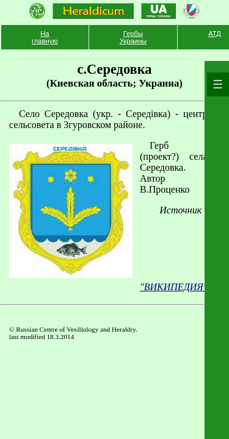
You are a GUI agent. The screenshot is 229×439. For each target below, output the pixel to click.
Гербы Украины (133, 37)
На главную (45, 37)
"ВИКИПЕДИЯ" (174, 287)
